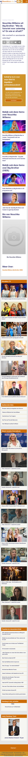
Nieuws (6, 132)
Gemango (20, 755)
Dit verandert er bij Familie (8, 648)
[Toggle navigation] (26, 1)
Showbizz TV (6, 281)
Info (23, 752)
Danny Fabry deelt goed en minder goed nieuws (14, 694)
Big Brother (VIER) (18, 270)
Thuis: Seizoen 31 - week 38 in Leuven (11, 602)
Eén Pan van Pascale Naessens (10, 420)
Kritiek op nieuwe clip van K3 (9, 690)
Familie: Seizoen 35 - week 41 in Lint (10, 621)
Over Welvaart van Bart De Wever (10, 423)
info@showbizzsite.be (20, 754)
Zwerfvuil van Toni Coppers (9, 416)
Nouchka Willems (7, 270)
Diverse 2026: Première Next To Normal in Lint (13, 506)
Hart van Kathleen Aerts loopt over (10, 661)
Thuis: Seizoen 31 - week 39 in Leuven (11, 524)
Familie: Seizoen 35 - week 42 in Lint (10, 563)
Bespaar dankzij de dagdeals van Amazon (12, 408)
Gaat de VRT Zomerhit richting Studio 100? (13, 682)
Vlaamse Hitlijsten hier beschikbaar (11, 412)
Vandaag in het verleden (10, 701)
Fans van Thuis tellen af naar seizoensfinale (13, 686)
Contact (13, 748)
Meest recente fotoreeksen (11, 431)
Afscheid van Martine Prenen (9, 669)
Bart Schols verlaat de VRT (8, 658)
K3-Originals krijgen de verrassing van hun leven (14, 298)
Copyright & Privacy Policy (7, 754)
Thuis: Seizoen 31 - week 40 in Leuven (11, 468)
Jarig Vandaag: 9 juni (9, 716)
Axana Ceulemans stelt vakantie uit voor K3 (12, 673)
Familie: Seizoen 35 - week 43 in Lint (10, 487)
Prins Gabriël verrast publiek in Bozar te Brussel (13, 396)
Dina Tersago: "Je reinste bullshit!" (10, 665)
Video (5, 153)
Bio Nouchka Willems (14, 257)
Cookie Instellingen (9, 755)
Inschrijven (13, 100)
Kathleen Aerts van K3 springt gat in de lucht (12, 337)
